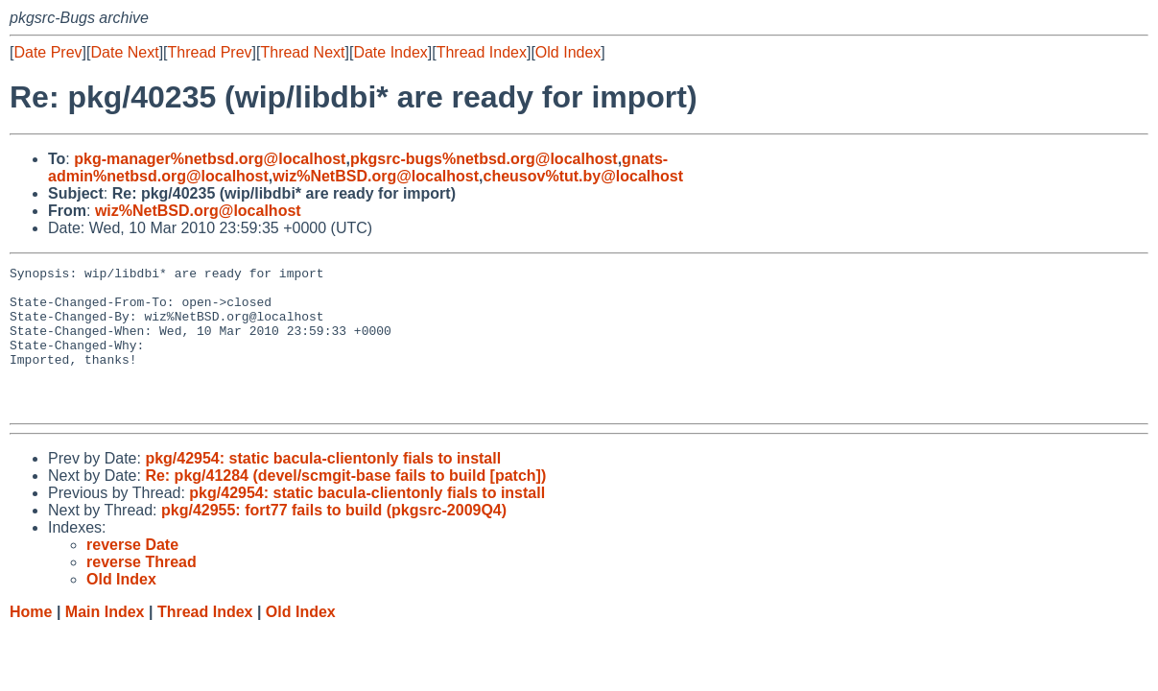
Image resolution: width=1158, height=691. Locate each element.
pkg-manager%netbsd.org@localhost (209, 159)
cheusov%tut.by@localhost (583, 176)
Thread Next (302, 52)
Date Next (124, 52)
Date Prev (47, 52)
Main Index (105, 640)
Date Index (390, 52)
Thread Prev (210, 52)
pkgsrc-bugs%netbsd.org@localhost (484, 159)
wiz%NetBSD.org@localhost (375, 176)
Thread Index (482, 52)
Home (31, 640)
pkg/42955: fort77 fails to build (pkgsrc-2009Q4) (334, 539)
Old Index (568, 52)
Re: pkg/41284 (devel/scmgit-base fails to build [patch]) (345, 504)
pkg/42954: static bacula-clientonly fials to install (323, 487)
